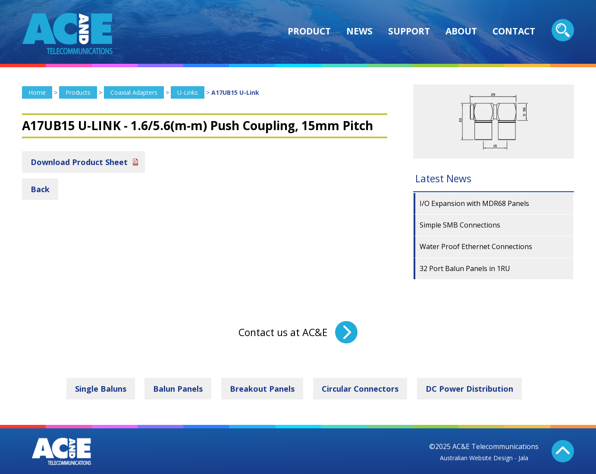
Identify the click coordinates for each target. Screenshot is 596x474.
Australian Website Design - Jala (484, 458)
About (461, 31)
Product (309, 31)
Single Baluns (100, 389)
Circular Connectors (360, 389)
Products (78, 92)
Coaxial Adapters (133, 92)
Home (37, 92)
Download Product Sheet (79, 162)
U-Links (187, 92)
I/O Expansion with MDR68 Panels (474, 203)
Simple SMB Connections (460, 225)
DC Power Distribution (469, 389)
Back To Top (563, 451)
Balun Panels (178, 389)
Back (40, 189)
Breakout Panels (262, 389)
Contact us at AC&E (282, 332)
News (359, 31)
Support (409, 31)
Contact (513, 31)
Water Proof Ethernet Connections (476, 246)
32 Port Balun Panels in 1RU (465, 268)
